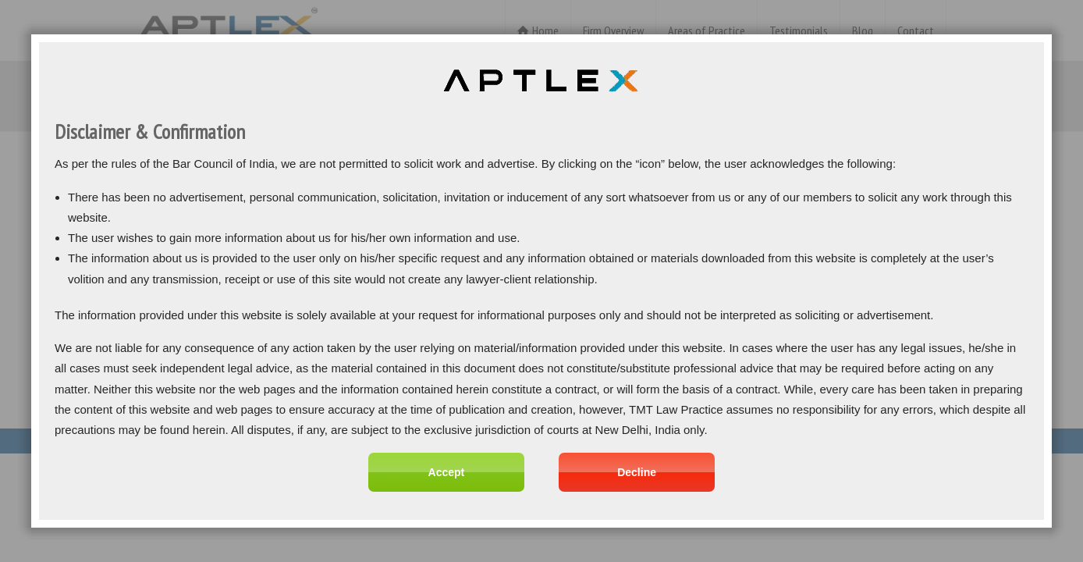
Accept (446, 472)
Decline (636, 472)
